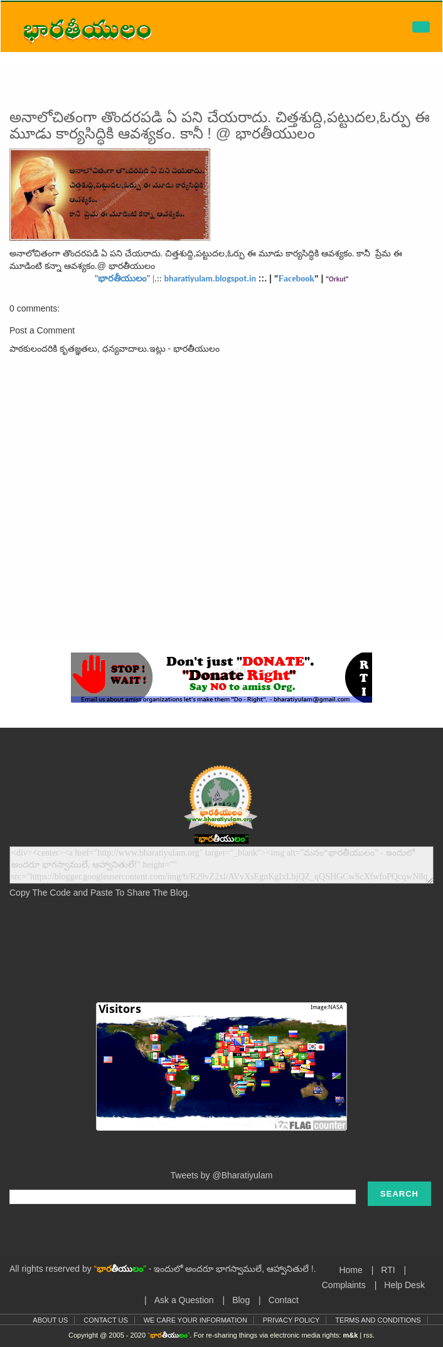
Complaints (344, 1285)
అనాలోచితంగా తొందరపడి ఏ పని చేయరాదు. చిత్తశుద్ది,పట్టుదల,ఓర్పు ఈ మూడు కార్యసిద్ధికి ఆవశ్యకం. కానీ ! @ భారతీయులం (219, 125)
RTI (388, 1270)
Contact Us (105, 1320)
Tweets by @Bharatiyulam (222, 1175)
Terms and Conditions (377, 1320)
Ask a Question (184, 1300)
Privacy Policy (291, 1320)
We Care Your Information (195, 1320)
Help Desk (404, 1285)
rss (368, 1335)
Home (350, 1270)
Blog (241, 1300)
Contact (284, 1300)
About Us (50, 1320)
